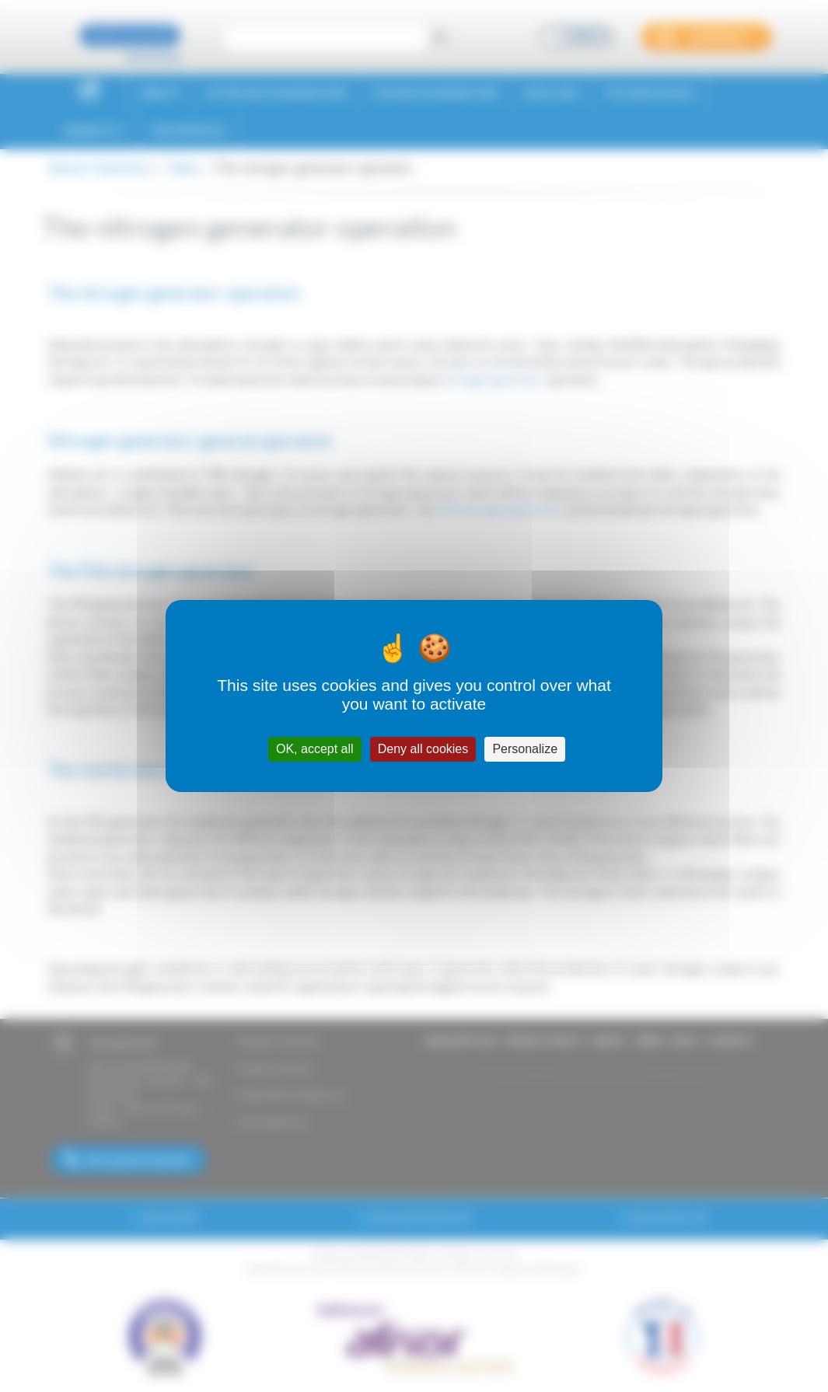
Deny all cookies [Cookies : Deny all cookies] (423, 748)
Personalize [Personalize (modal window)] (524, 748)
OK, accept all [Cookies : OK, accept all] (315, 748)
